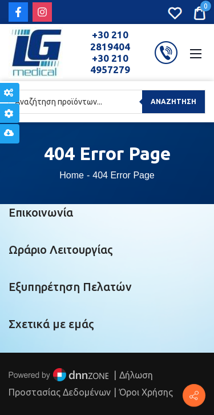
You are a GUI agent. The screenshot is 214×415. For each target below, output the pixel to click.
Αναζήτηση (173, 101)
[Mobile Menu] (195, 52)
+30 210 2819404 (110, 40)
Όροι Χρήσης (146, 392)
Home (71, 175)
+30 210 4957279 (110, 64)
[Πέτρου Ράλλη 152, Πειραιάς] (194, 395)
